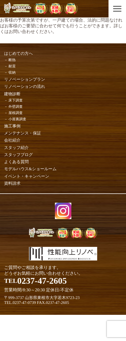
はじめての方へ (18, 53)
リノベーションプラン (24, 79)
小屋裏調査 (17, 119)
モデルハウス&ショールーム (30, 169)
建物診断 (12, 94)
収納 (12, 72)
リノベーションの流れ (24, 86)
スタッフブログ (18, 154)
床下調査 (15, 100)
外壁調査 (15, 106)
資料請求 (12, 183)
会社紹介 (12, 140)
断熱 (12, 60)
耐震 (12, 66)
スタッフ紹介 (16, 147)
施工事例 (12, 126)
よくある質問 (16, 162)
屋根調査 (15, 113)
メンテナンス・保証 (22, 133)
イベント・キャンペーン (26, 176)
